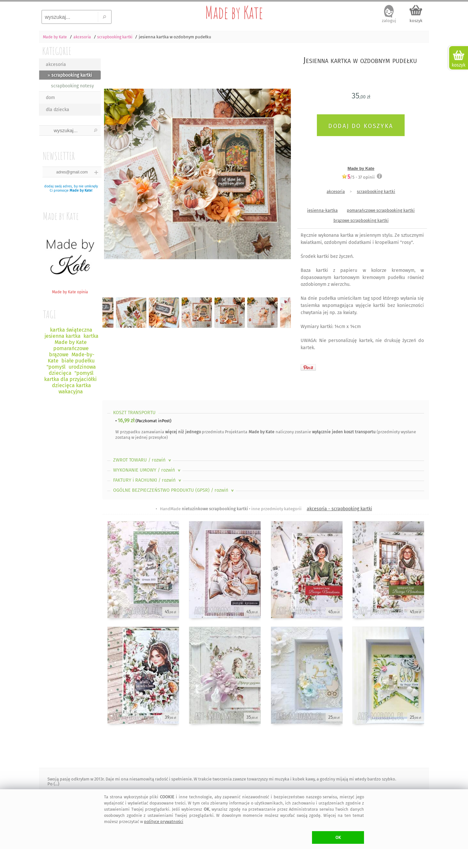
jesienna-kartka (322, 210)
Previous (113, 168)
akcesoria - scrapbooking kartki (339, 509)
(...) (56, 783)
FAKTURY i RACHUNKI (147, 480)
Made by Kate (234, 12)
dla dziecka (57, 109)
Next (280, 168)
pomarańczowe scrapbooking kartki (381, 210)
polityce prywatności (163, 821)
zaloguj (389, 20)
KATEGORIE (56, 50)
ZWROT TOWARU (142, 460)
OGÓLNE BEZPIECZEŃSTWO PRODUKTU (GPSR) (174, 490)
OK (338, 837)
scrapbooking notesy (72, 86)
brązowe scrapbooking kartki (361, 220)
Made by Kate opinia (70, 289)
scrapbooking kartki (376, 191)
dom (50, 97)
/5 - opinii (358, 177)
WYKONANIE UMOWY (147, 470)
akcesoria (56, 64)
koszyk (416, 20)
